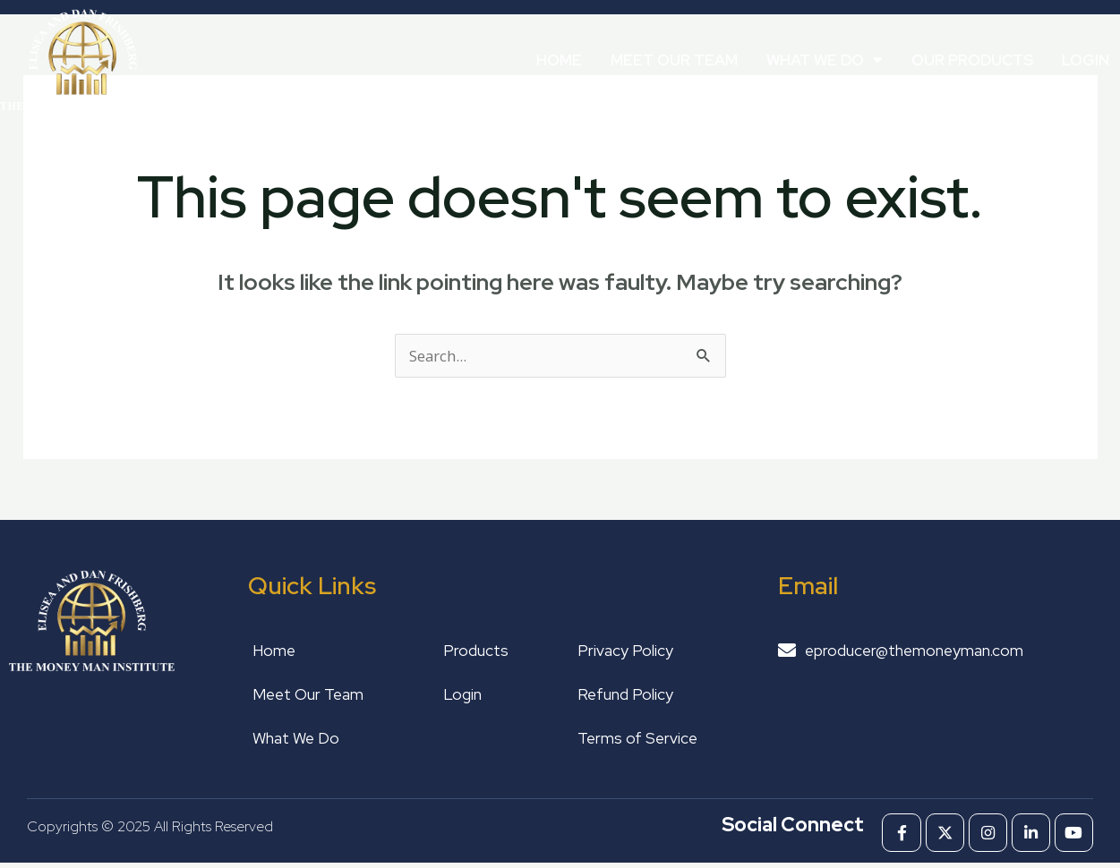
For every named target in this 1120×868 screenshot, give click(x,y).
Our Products (972, 60)
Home (559, 60)
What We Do (824, 59)
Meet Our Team (674, 60)
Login (1085, 60)
